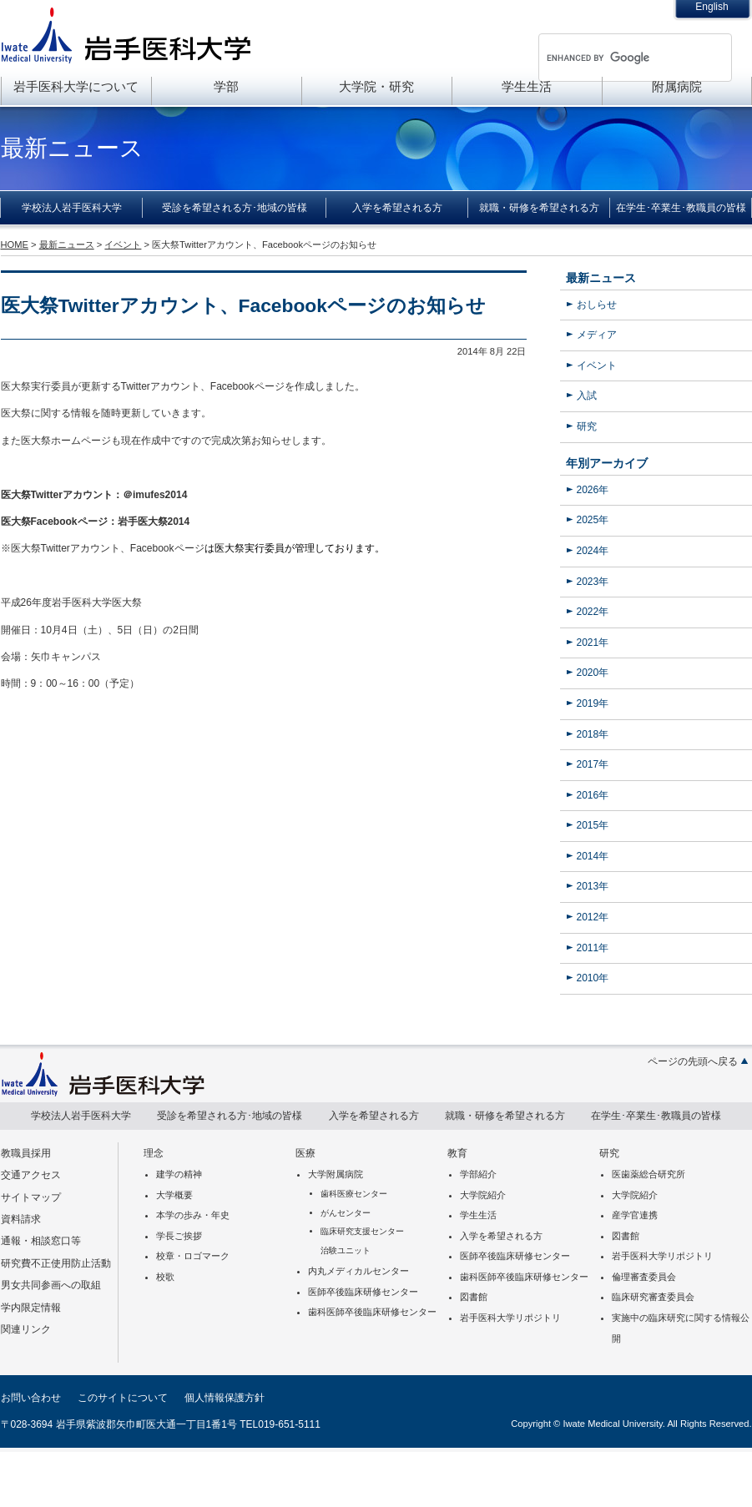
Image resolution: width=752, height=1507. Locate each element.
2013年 (593, 886)
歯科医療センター (353, 1193)
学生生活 (527, 86)
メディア (597, 334)
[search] (613, 58)
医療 (305, 1153)
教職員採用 (26, 1153)
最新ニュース (601, 278)
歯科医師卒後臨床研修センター (372, 1312)
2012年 (593, 917)
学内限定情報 (31, 1307)
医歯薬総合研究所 (648, 1174)
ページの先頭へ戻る (693, 1061)
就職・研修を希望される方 (539, 208)
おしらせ (597, 304)
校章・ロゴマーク (193, 1256)
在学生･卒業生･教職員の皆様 (681, 208)
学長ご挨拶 (179, 1236)
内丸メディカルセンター (358, 1271)
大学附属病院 (335, 1174)
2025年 (593, 520)
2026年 (593, 490)
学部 (226, 86)
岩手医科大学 (126, 35)
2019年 (593, 703)
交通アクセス (31, 1175)
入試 (587, 395)
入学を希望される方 (397, 208)
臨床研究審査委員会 (653, 1297)
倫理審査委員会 (644, 1277)
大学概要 (174, 1195)
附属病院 (677, 86)
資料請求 (21, 1219)
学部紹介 (478, 1174)
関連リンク (26, 1329)
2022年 (593, 611)
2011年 (593, 948)
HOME (14, 244)
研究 (587, 426)
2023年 (593, 581)
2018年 (593, 734)
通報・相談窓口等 (41, 1241)
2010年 (593, 978)
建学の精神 (179, 1174)
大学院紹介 (483, 1195)
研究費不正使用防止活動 (56, 1263)
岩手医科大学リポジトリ (510, 1318)
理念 (154, 1153)
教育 (457, 1153)
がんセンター (345, 1212)
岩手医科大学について (76, 86)
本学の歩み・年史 (193, 1215)
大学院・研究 (376, 86)
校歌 (165, 1277)
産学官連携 (635, 1215)
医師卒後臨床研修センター (363, 1292)
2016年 (593, 795)
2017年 (593, 764)
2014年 (593, 856)
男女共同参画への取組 (51, 1285)
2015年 (593, 825)
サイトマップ (31, 1197)
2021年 (593, 642)
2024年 (593, 551)
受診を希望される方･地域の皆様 (234, 208)
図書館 (473, 1297)
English (711, 7)
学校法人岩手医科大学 (72, 208)
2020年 (593, 672)
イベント (597, 365)
